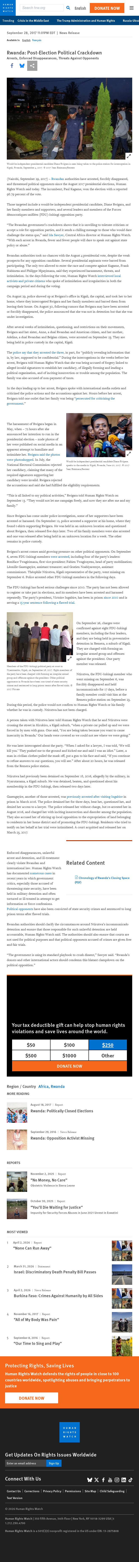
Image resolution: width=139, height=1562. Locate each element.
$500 (31, 1055)
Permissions (73, 1491)
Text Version (14, 1498)
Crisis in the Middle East (35, 20)
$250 (108, 1044)
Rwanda (58, 1086)
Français (36, 40)
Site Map (90, 1491)
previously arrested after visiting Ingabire (95, 797)
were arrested (60, 557)
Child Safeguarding (112, 1491)
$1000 (69, 1055)
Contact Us (14, 1491)
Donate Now (107, 8)
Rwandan (57, 179)
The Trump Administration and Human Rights (88, 20)
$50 (31, 1044)
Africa (43, 1086)
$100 (69, 1044)
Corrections (31, 1491)
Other (107, 1055)
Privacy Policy (52, 1491)
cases (48, 873)
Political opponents (20, 909)
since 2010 (111, 598)
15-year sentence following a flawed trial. (47, 603)
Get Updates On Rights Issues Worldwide (51, 1454)
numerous (37, 873)
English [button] (80, 7)
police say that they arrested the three (38, 353)
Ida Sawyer (56, 235)
